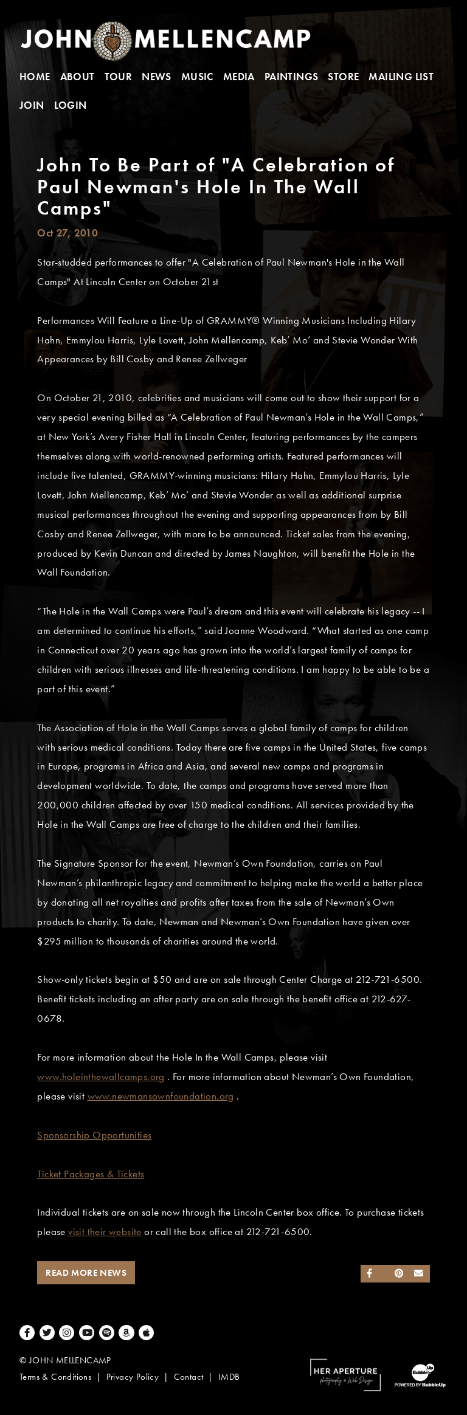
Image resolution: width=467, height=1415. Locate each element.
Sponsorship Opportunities (94, 1135)
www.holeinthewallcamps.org (100, 1076)
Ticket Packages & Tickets (90, 1174)
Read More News (86, 1273)
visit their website (105, 1231)
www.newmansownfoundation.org (161, 1096)
